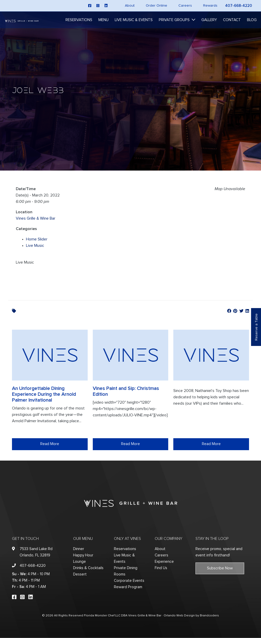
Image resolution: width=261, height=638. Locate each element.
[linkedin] (106, 5)
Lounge (79, 562)
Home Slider (36, 239)
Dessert (80, 574)
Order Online (156, 5)
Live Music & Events (134, 20)
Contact (232, 20)
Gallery (209, 20)
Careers (185, 5)
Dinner (78, 549)
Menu (103, 20)
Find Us (161, 568)
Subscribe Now (220, 568)
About (130, 5)
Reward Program (128, 587)
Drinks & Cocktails (88, 568)
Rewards (210, 5)
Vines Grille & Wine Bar (35, 218)
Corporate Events (129, 581)
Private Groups (174, 20)
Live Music (35, 246)
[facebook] (89, 5)
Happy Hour (83, 555)
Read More (49, 444)
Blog (252, 20)
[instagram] (97, 5)
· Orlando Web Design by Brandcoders (190, 615)
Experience (164, 562)
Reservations (79, 20)
